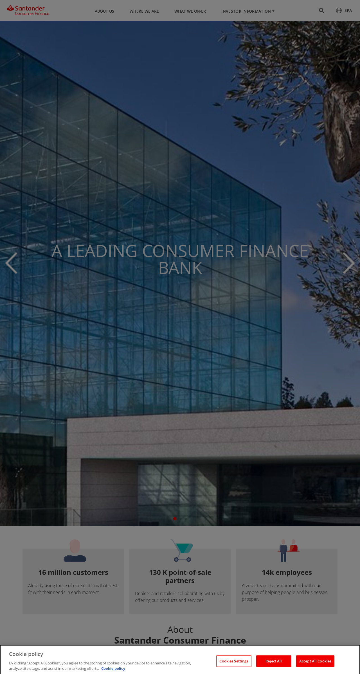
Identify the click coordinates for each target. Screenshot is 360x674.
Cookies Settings (233, 666)
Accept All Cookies (315, 666)
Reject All (274, 666)
